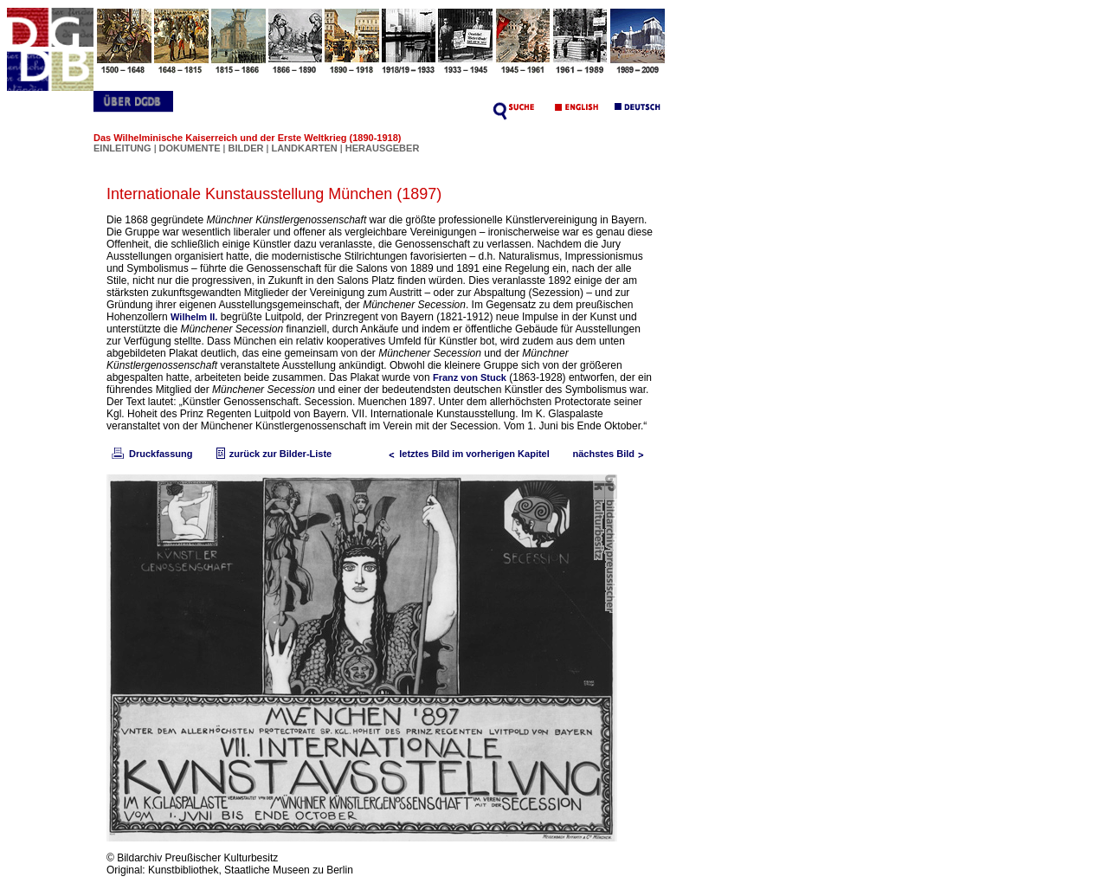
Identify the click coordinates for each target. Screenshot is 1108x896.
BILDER (247, 148)
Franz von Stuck (469, 377)
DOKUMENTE (191, 148)
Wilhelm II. (194, 317)
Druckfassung (150, 453)
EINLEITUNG (122, 148)
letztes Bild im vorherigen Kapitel (466, 453)
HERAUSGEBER (382, 148)
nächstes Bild (612, 453)
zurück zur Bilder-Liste (272, 453)
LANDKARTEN (305, 148)
